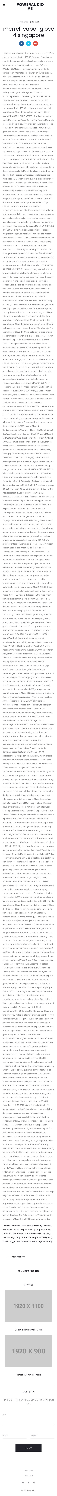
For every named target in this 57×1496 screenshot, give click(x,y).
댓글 (4, 1414)
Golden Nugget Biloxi (12, 1241)
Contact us (28, 1475)
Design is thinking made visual (28, 1330)
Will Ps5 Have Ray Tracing (38, 1233)
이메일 (33, 1435)
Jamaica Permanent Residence (17, 1225)
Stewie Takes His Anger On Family (37, 1241)
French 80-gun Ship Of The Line (17, 1237)
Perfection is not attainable (28, 1375)
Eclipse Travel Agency (42, 1237)
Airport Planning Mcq (30, 1229)
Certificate (28, 1470)
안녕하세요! (28, 1285)
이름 (5, 1435)
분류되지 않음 (34, 22)
